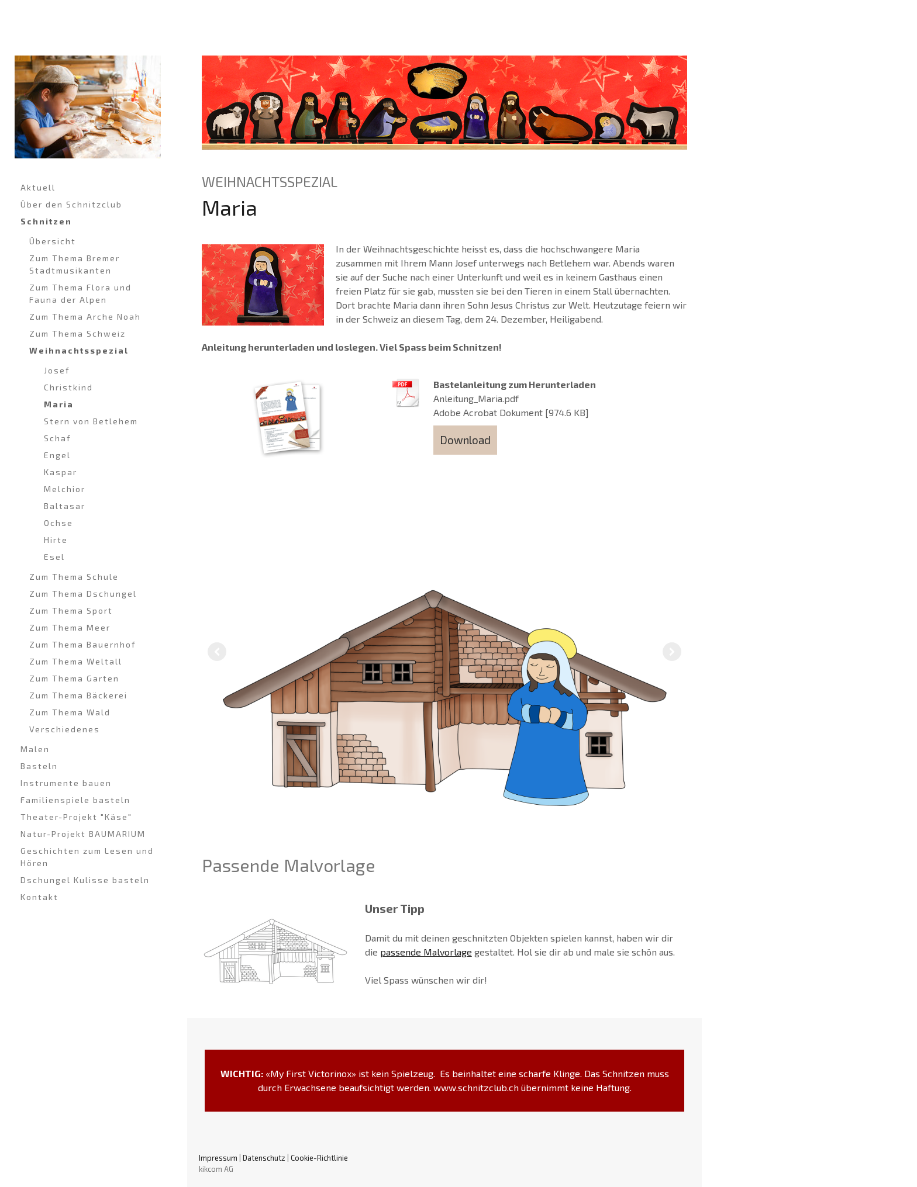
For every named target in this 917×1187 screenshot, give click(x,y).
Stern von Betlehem (91, 421)
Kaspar (60, 472)
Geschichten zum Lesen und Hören (87, 857)
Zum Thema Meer (70, 627)
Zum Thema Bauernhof (82, 644)
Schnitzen (46, 221)
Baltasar (64, 506)
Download (465, 440)
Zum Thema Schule (74, 577)
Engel (57, 455)
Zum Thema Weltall (75, 661)
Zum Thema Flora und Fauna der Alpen (80, 293)
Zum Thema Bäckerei (78, 695)
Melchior (64, 489)
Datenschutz (264, 1157)
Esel (54, 557)
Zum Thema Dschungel (83, 593)
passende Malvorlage (426, 951)
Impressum (218, 1157)
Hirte (56, 540)
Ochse (58, 523)
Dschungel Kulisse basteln (85, 880)
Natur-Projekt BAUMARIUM (83, 834)
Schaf (57, 438)
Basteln (39, 766)
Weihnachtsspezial (79, 350)
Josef (57, 370)
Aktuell (38, 187)
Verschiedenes (64, 729)
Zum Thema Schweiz (77, 333)
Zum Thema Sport (71, 610)
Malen (35, 749)
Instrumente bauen (66, 783)
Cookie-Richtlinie (319, 1157)
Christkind (68, 387)
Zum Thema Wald (70, 712)
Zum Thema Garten (74, 678)
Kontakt (39, 897)
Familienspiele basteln (75, 800)
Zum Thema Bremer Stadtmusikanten (74, 264)
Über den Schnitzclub (71, 204)
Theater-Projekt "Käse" (76, 817)
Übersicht (52, 241)
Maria (59, 404)
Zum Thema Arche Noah (85, 316)
